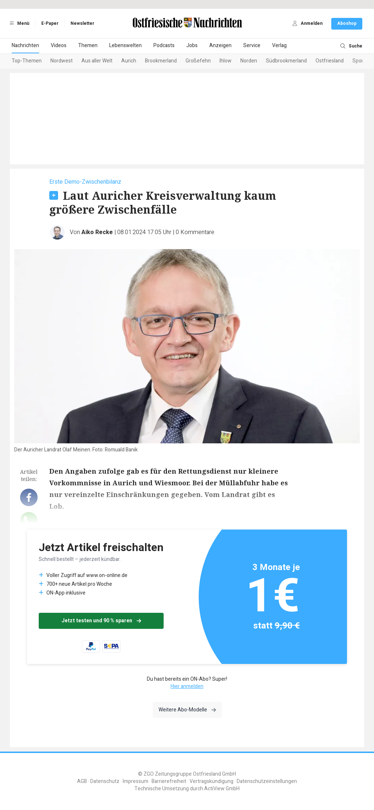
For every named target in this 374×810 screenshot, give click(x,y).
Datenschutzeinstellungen (267, 781)
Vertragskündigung (211, 781)
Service (251, 45)
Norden (248, 61)
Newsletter (82, 23)
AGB (82, 781)
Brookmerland (161, 61)
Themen (88, 45)
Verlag (279, 45)
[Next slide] (353, 61)
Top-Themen (27, 61)
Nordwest (61, 61)
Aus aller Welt (96, 61)
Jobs (192, 45)
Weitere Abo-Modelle (187, 710)
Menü (18, 23)
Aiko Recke (97, 232)
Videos (58, 45)
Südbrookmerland (286, 61)
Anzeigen (220, 45)
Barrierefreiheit (169, 781)
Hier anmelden (187, 686)
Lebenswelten (125, 45)
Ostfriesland (330, 61)
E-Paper (49, 23)
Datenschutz (104, 781)
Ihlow (226, 61)
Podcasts (164, 45)
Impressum (135, 781)
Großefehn (198, 61)
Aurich (128, 61)
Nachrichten (25, 45)
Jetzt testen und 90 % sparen (101, 620)
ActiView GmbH (222, 788)
